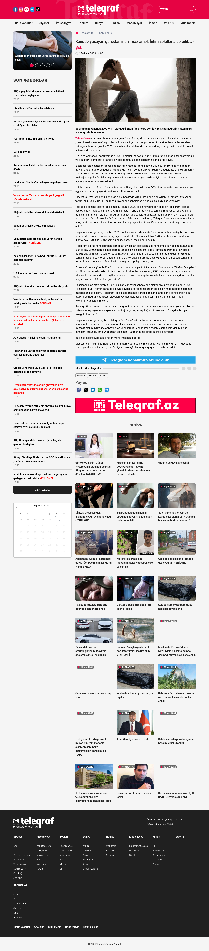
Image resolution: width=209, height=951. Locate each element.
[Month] (37, 505)
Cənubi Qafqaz (90, 868)
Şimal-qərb (18, 908)
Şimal (16, 912)
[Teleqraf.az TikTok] (38, 9)
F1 (154, 846)
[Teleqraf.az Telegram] (32, 9)
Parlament (18, 859)
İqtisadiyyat (63, 23)
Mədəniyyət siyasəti (139, 846)
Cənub (16, 894)
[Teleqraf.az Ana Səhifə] (98, 9)
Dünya (99, 23)
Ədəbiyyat (134, 850)
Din (61, 868)
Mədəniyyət (134, 23)
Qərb (15, 899)
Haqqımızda (72, 927)
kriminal (103, 375)
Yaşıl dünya (65, 855)
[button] (32, 65)
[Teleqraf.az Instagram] (21, 9)
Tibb (62, 859)
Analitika (17, 878)
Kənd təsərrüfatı (45, 846)
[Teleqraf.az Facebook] (15, 9)
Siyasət (44, 23)
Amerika (87, 850)
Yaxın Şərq (88, 859)
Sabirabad (92, 375)
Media (63, 864)
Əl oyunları (158, 859)
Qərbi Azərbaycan (22, 855)
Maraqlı (110, 855)
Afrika (86, 846)
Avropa (86, 864)
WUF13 (169, 23)
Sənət (132, 855)
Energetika (42, 850)
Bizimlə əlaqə (90, 927)
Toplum (83, 23)
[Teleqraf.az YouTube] (26, 9)
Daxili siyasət (19, 868)
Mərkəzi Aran (20, 903)
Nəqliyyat (41, 864)
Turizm (40, 868)
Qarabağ (17, 873)
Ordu (15, 846)
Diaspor (17, 850)
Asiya (85, 855)
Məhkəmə (111, 846)
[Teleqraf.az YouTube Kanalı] (135, 405)
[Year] (48, 505)
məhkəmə (81, 375)
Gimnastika (158, 850)
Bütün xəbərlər (22, 23)
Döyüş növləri (159, 855)
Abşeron (17, 917)
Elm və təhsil (66, 850)
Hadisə (115, 23)
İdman (153, 23)
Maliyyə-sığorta (44, 855)
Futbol (156, 864)
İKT (38, 859)
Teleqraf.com (82, 138)
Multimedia (188, 23)
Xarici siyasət (20, 864)
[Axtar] (191, 10)
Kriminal (110, 850)
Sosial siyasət (66, 846)
